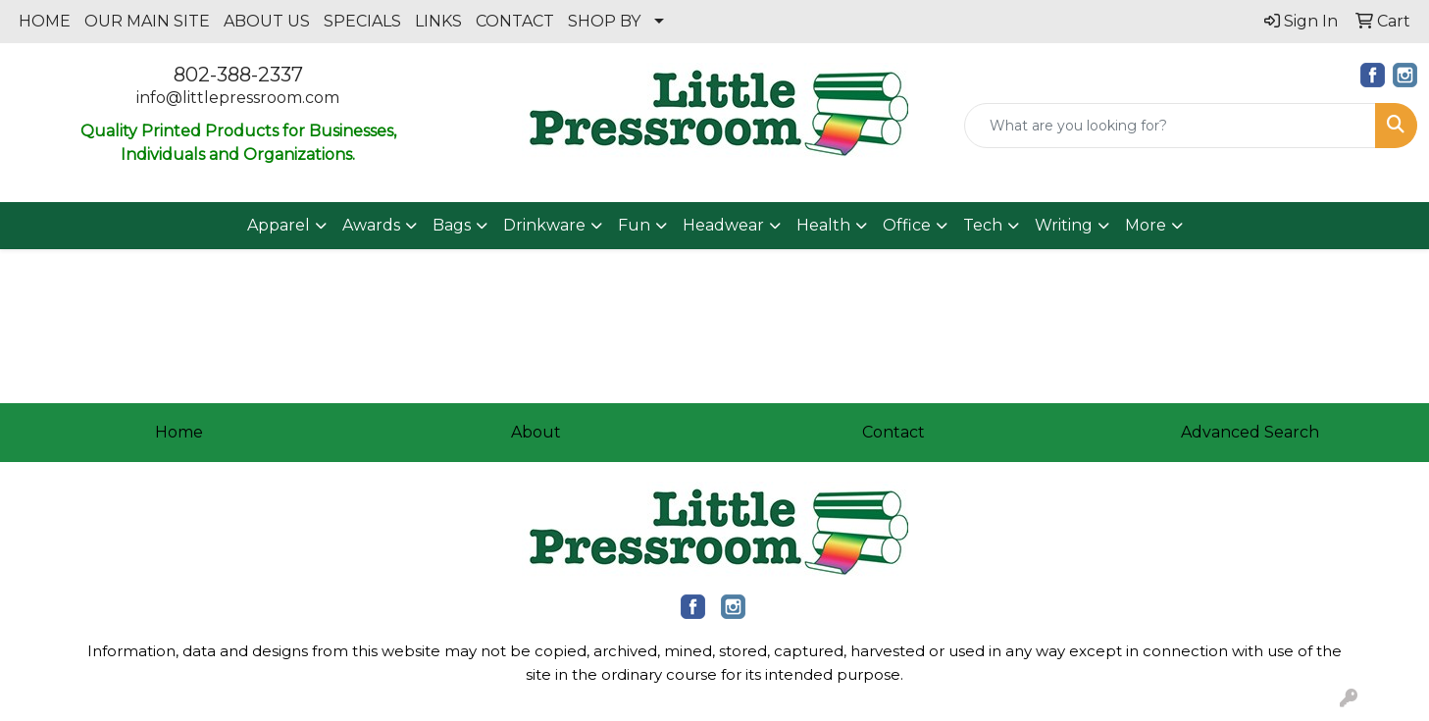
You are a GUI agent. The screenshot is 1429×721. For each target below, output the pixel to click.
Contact (893, 432)
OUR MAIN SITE (147, 21)
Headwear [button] (723, 225)
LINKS (438, 21)
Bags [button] (452, 225)
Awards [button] (371, 225)
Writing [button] (1064, 225)
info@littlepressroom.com (237, 97)
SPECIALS (362, 21)
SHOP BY (604, 21)
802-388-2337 (238, 74)
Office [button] (907, 225)
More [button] (1145, 225)
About (536, 432)
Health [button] (823, 225)
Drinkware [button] (544, 225)
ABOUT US (267, 21)
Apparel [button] (278, 225)
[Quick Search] (1170, 125)
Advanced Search (1250, 432)
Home (179, 432)
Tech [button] (982, 225)
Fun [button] (634, 225)
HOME (45, 21)
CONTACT (515, 21)
